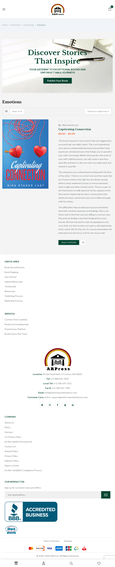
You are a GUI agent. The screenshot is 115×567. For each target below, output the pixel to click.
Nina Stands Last (70, 125)
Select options (68, 242)
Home (5, 25)
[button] (109, 8)
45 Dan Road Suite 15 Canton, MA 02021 (57, 374)
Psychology (29, 25)
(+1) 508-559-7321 (57, 383)
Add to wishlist (83, 242)
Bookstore (15, 25)
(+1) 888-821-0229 (57, 378)
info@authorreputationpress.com (57, 392)
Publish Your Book (57, 80)
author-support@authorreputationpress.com (58, 397)
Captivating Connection (74, 129)
